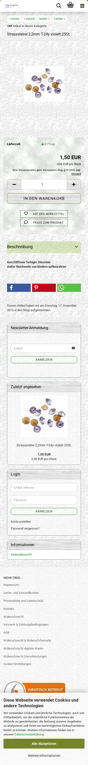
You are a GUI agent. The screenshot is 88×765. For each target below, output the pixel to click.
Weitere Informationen (44, 755)
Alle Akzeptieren (44, 744)
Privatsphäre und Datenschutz (23, 601)
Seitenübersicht (21, 554)
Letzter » (59, 18)
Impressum (11, 585)
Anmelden (44, 359)
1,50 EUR (44, 454)
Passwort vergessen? (25, 528)
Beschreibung (20, 246)
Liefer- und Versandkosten (21, 593)
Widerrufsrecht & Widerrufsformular (27, 640)
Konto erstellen (21, 521)
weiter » (44, 18)
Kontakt (9, 608)
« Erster (14, 18)
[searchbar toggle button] (59, 6)
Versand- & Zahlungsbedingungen (26, 624)
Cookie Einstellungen (17, 664)
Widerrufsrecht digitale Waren (23, 648)
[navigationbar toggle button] (82, 6)
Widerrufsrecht (13, 616)
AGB (6, 632)
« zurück (29, 18)
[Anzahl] (44, 184)
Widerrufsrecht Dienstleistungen (25, 656)
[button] (14, 184)
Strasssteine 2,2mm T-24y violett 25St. (44, 445)
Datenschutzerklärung (29, 734)
